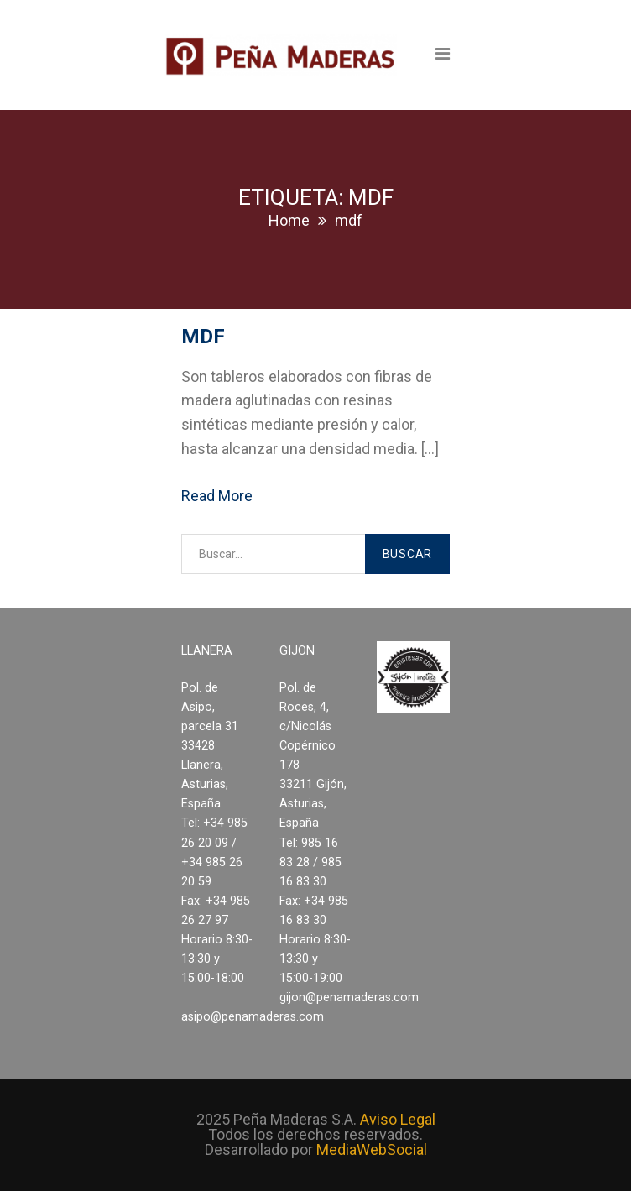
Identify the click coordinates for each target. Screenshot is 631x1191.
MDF (203, 336)
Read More (217, 495)
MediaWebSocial (371, 1149)
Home (289, 220)
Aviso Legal (397, 1119)
